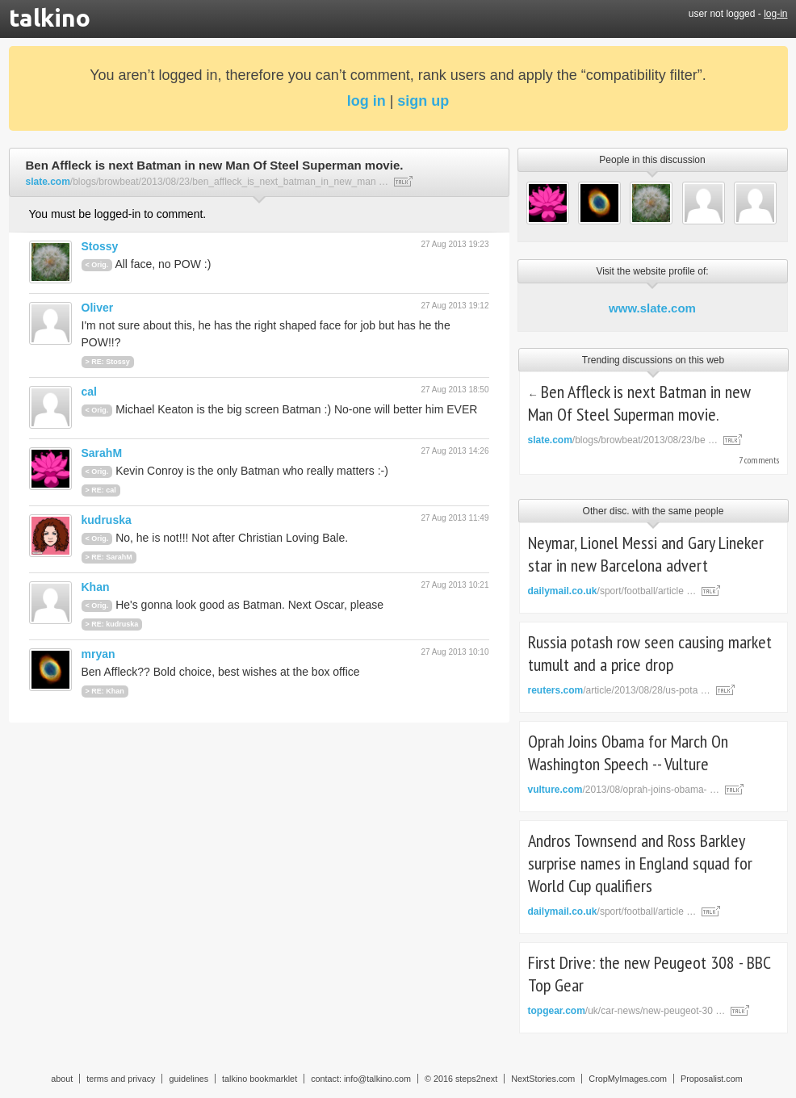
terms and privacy (120, 1078)
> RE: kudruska (112, 624)
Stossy (100, 246)
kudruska (107, 519)
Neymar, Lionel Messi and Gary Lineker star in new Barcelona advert (646, 553)
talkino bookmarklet (259, 1078)
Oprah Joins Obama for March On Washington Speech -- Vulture (628, 752)
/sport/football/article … (612, 591)
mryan (98, 653)
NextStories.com (543, 1078)
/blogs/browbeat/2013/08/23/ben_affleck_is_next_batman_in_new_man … (207, 181)
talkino (49, 17)
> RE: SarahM (109, 557)
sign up (423, 101)
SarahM (102, 452)
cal (89, 391)
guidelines (188, 1078)
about (62, 1078)
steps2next (476, 1078)
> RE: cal (101, 490)
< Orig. (97, 265)
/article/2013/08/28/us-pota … (619, 690)
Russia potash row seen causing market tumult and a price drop (650, 653)
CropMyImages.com (628, 1078)
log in (366, 101)
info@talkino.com (377, 1078)
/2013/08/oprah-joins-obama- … (623, 789)
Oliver (98, 307)
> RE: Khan (105, 691)
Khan (96, 586)
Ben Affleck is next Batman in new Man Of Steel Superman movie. (640, 402)
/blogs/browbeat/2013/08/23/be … (623, 440)
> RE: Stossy (108, 362)
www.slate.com (652, 308)
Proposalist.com (712, 1078)
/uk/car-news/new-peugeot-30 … (627, 1010)
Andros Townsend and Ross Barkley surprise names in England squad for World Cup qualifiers (640, 863)
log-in (775, 13)
